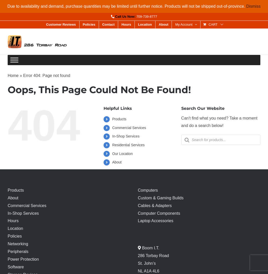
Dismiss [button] (253, 6)
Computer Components (159, 213)
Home (13, 75)
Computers (148, 190)
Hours (13, 221)
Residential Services (128, 145)
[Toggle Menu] (14, 60)
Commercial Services (129, 128)
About (117, 162)
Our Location (122, 154)
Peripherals (18, 251)
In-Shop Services (126, 136)
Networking (18, 244)
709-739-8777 (146, 16)
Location (15, 228)
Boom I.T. (150, 248)
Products (119, 119)
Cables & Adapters (155, 205)
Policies (15, 236)
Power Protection (23, 259)
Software (16, 267)
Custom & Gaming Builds (161, 198)
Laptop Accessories (155, 221)
